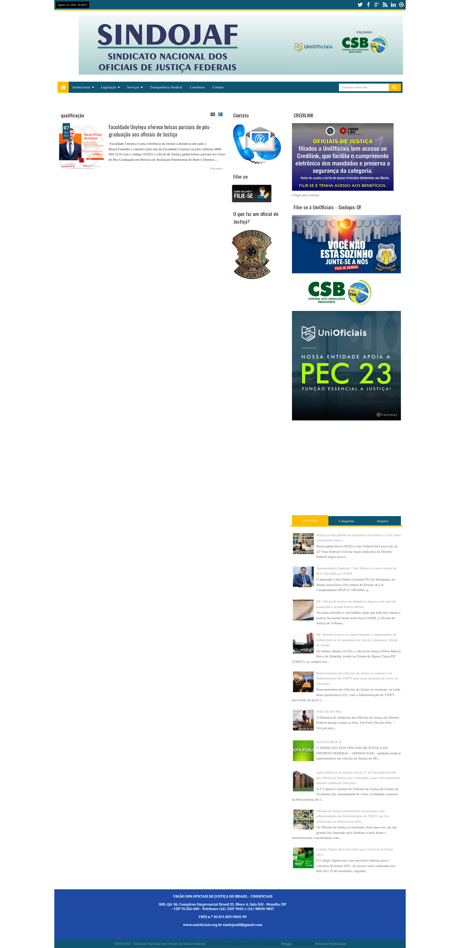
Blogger (286, 943)
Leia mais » (217, 168)
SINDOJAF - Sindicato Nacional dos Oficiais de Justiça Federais (160, 943)
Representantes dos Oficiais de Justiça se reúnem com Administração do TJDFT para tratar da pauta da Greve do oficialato (357, 678)
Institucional (81, 87)
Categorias (346, 521)
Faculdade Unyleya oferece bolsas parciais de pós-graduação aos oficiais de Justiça (160, 130)
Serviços (133, 87)
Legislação (108, 87)
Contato (218, 87)
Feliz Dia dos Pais (329, 711)
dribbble (401, 4)
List (220, 114)
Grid (213, 114)
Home (63, 87)
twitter (360, 4)
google (376, 4)
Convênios (197, 87)
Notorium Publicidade (330, 943)
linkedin (393, 4)
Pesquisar (395, 87)
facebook (368, 4)
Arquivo (383, 521)
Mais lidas (310, 520)
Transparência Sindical (166, 87)
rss (385, 4)
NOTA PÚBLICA (328, 742)
